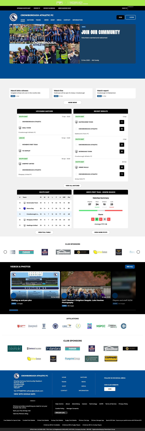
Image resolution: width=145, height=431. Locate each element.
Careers (84, 404)
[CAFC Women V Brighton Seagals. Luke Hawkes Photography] (86, 285)
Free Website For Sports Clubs (12, 420)
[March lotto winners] (29, 77)
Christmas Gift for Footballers (52, 425)
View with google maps (24, 394)
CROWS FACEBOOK (49, 8)
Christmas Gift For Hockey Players (92, 425)
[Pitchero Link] (132, 9)
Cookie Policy (59, 408)
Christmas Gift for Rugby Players (71, 425)
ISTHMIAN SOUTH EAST (23, 8)
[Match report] (116, 77)
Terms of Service (110, 404)
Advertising (76, 404)
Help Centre (59, 404)
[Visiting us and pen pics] (35, 285)
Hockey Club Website (57, 420)
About (68, 404)
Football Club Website (29, 420)
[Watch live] (72, 77)
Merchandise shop (64, 8)
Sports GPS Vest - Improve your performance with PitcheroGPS (123, 420)
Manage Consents (72, 408)
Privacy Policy (123, 404)
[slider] (13, 310)
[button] (23, 20)
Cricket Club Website (43, 420)
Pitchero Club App (84, 420)
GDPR (101, 404)
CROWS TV (37, 8)
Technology (93, 404)
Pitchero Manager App (97, 420)
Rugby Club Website (71, 420)
